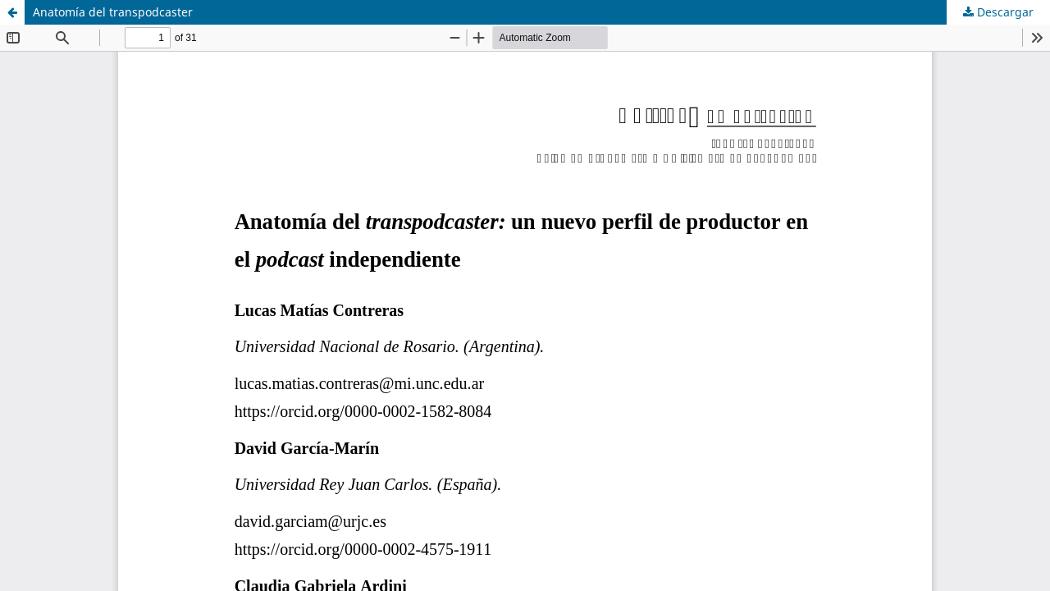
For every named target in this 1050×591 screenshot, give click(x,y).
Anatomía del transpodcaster (113, 12)
